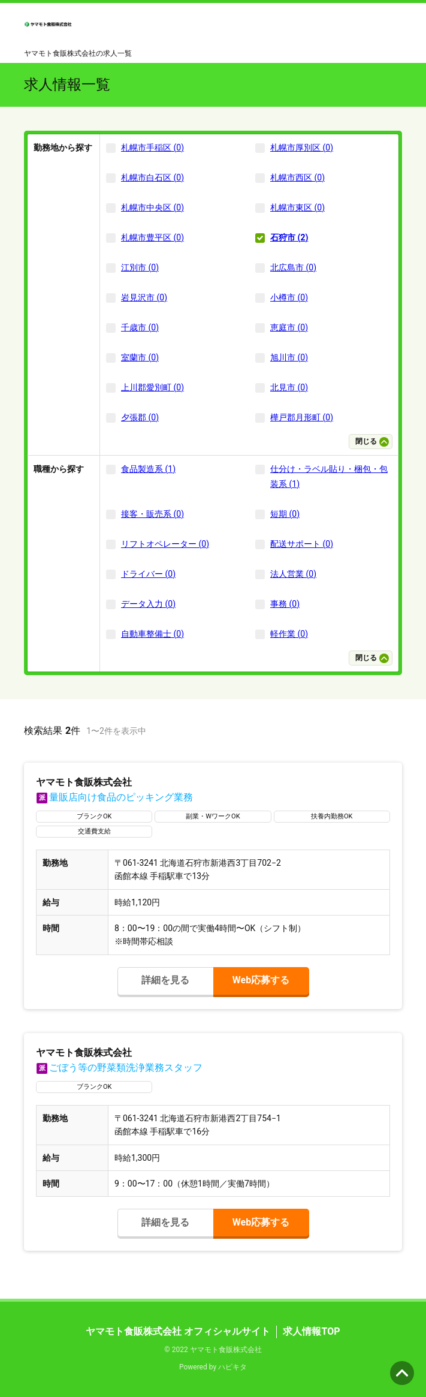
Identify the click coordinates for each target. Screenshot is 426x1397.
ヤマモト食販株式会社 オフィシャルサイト (178, 1331)
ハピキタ (232, 1367)
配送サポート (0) (301, 544)
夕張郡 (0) (140, 417)
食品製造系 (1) (148, 469)
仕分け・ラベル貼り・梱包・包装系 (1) (329, 476)
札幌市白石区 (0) (152, 177)
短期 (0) (285, 514)
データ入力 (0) (148, 604)
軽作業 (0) (289, 634)
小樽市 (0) (289, 297)
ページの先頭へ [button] (402, 1373)
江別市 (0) (140, 267)
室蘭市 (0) (140, 357)
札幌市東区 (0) (297, 207)
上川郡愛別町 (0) (152, 387)
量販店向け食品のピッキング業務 (114, 797)
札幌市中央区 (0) (152, 207)
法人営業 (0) (293, 574)
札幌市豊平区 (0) (152, 237)
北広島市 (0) (293, 267)
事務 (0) (285, 604)
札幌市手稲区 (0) (152, 147)
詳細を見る (165, 980)
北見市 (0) (289, 387)
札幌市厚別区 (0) (301, 147)
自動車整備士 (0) (152, 634)
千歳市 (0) (140, 327)
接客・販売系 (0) (152, 514)
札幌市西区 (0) (297, 177)
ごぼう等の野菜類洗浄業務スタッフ (119, 1067)
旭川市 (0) (289, 357)
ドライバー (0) (148, 574)
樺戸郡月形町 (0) (301, 417)
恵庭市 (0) (289, 327)
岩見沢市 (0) (144, 297)
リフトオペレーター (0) (165, 544)
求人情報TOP (311, 1331)
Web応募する (260, 980)
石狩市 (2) (289, 237)
